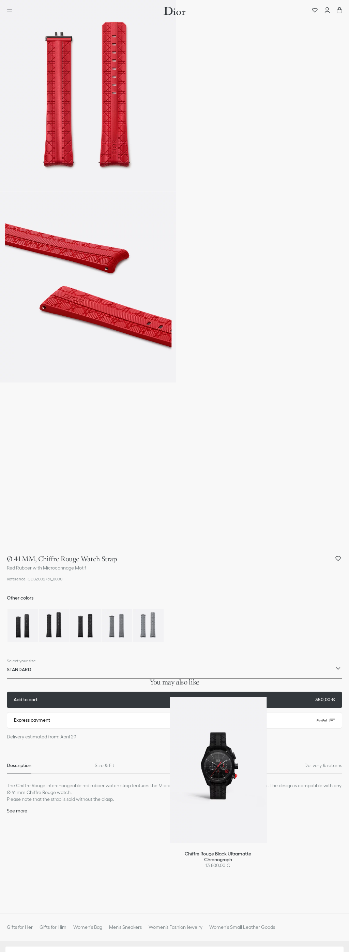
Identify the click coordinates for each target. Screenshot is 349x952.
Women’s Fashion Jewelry (175, 927)
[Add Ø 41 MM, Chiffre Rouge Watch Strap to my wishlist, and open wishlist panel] (338, 558)
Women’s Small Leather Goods (242, 927)
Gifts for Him (53, 927)
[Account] (327, 11)
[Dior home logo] (174, 11)
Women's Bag (87, 927)
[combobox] (174, 671)
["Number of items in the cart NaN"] (339, 11)
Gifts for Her (20, 927)
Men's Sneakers (125, 927)
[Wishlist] (315, 11)
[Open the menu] (11, 11)
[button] (88, 95)
